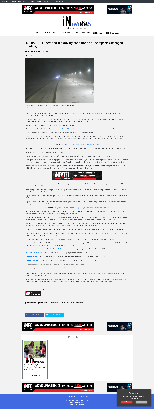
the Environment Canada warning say (82, 119)
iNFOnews (5, 1)
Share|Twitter (56, 315)
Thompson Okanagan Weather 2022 (72, 302)
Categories (67, 33)
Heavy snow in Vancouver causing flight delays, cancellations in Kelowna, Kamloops (81, 208)
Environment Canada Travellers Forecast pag (43, 166)
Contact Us (84, 396)
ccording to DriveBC (62, 129)
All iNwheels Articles (50, 33)
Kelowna (61, 239)
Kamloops (29, 243)
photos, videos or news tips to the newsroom (107, 273)
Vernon (70, 239)
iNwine (32, 1)
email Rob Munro (51, 273)
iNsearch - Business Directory (19, 1)
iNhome (39, 1)
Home (37, 33)
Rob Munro (31, 55)
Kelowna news (31, 302)
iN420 (46, 1)
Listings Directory (83, 33)
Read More (35, 375)
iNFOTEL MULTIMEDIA (57, 1)
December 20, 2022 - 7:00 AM (37, 51)
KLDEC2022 (43, 302)
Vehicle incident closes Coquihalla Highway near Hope (81, 145)
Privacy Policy (71, 396)
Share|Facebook (35, 315)
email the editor (76, 273)
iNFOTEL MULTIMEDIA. (77, 404)
